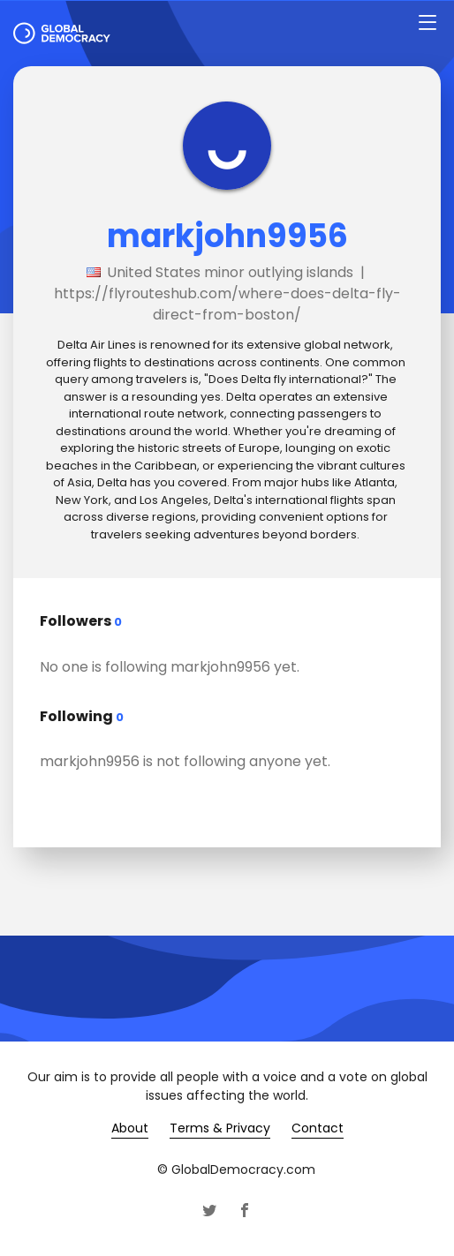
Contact (317, 1128)
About (129, 1128)
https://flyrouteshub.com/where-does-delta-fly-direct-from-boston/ (227, 304)
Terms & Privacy (220, 1128)
